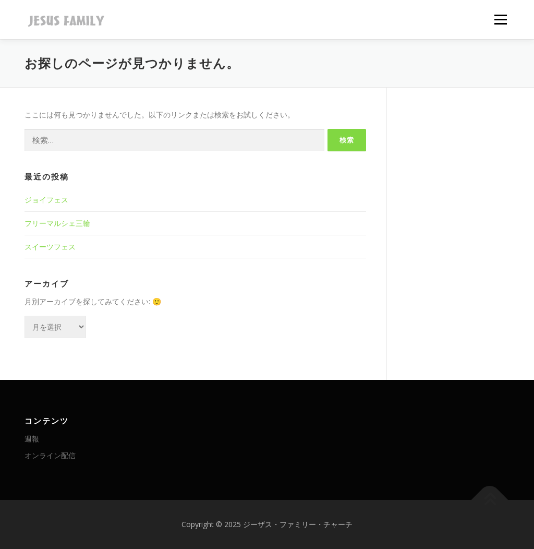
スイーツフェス (50, 247)
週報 (32, 439)
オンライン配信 (50, 455)
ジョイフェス (46, 200)
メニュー (500, 20)
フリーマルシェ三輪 (57, 223)
